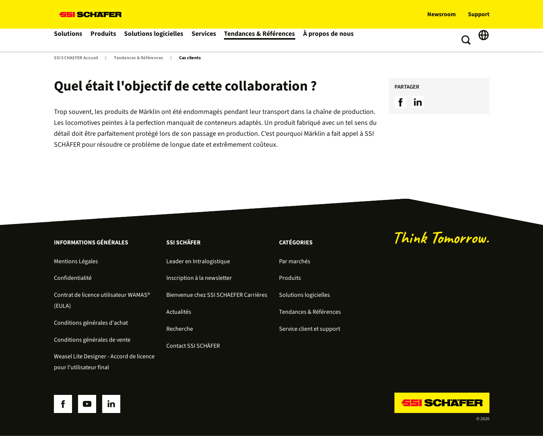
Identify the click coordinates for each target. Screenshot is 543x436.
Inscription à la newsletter (199, 278)
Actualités (178, 312)
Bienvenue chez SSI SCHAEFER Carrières (216, 295)
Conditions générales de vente (92, 340)
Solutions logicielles (154, 40)
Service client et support (309, 329)
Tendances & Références (258, 40)
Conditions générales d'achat (91, 323)
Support (478, 14)
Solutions (68, 40)
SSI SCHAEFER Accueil (76, 58)
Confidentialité (73, 278)
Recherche (179, 329)
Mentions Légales (76, 261)
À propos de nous (324, 40)
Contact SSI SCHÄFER (193, 346)
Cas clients (190, 58)
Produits (105, 40)
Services (204, 40)
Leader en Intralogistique (198, 261)
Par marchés (294, 261)
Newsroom (441, 14)
